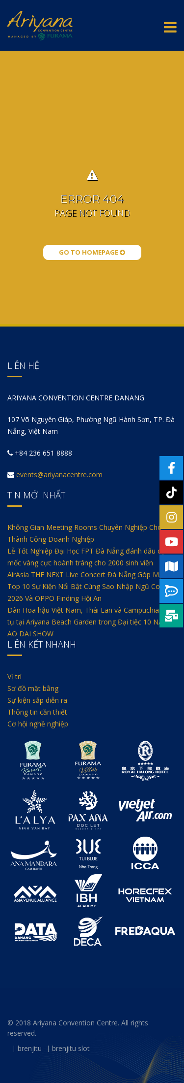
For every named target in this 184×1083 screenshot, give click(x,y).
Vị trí (14, 676)
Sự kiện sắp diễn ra (37, 700)
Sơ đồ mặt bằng (32, 688)
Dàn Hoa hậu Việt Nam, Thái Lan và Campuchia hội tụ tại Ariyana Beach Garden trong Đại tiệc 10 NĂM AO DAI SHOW (88, 621)
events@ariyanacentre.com (59, 474)
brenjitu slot (71, 1048)
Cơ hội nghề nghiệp (37, 723)
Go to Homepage (92, 252)
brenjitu (30, 1048)
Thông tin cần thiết (37, 712)
